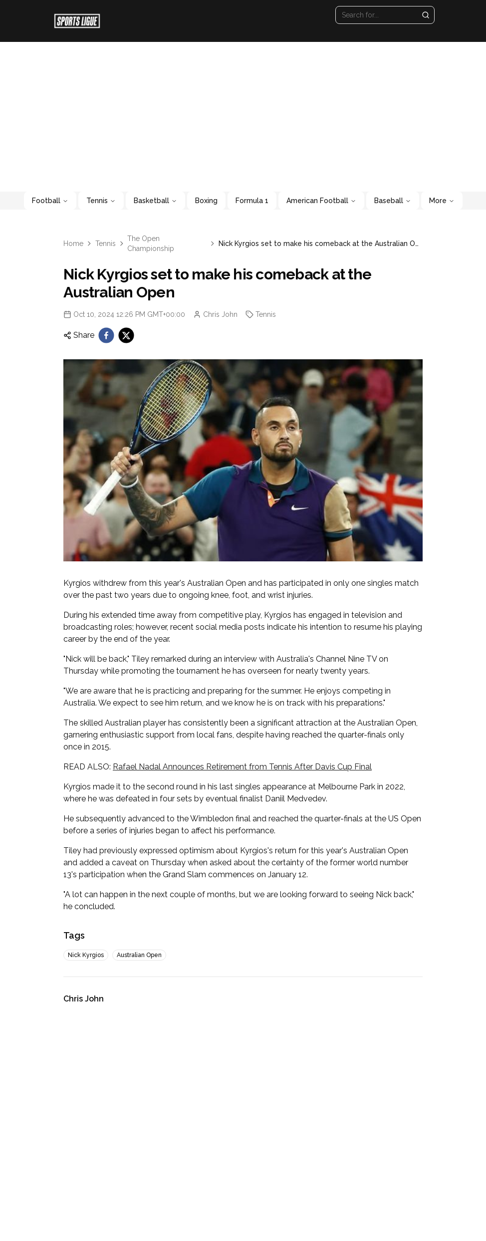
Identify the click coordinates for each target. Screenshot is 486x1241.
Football (50, 201)
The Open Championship (150, 243)
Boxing (206, 201)
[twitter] (126, 335)
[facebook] (106, 335)
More (442, 201)
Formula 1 (252, 201)
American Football (321, 201)
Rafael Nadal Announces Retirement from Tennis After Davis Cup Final (242, 766)
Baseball (392, 201)
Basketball (155, 201)
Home (73, 244)
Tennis (101, 201)
